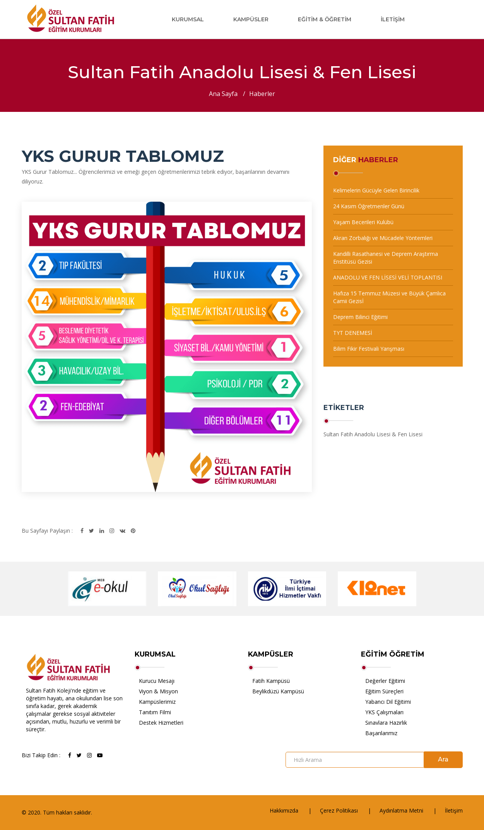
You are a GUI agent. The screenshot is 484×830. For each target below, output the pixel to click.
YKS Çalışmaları (384, 712)
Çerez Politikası (339, 810)
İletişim (393, 19)
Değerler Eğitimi (385, 680)
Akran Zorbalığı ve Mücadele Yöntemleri (383, 238)
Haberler (262, 93)
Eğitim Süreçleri (384, 691)
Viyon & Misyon (158, 691)
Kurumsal (188, 19)
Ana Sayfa (223, 93)
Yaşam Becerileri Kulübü (363, 222)
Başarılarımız (381, 733)
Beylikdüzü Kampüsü (278, 691)
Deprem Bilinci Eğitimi (360, 317)
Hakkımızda (284, 810)
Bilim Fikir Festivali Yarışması (368, 348)
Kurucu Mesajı (156, 680)
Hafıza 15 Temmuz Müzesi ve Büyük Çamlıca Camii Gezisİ (389, 297)
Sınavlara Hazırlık (386, 722)
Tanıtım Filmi (155, 712)
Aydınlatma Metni (401, 810)
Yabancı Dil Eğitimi (388, 701)
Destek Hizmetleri (161, 722)
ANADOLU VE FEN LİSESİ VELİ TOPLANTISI (387, 277)
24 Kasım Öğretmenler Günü (368, 206)
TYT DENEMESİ (352, 332)
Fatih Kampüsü (271, 680)
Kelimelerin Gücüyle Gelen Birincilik (376, 190)
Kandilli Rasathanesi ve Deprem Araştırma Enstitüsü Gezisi (385, 257)
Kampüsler (251, 19)
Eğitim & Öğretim (324, 19)
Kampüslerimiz (157, 701)
